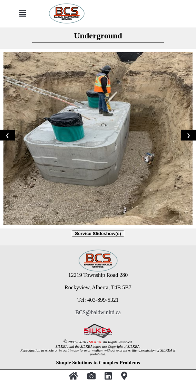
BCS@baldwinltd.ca (98, 312)
